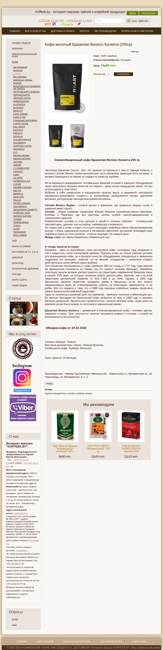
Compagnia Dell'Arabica (25, 120)
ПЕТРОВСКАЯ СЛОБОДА (26, 92)
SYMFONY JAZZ (21, 213)
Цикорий (17, 257)
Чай (14, 241)
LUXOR (17, 184)
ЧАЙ (14, 625)
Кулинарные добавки (25, 268)
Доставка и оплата (62, 31)
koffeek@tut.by (21, 513)
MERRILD (18, 193)
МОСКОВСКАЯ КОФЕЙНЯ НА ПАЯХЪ (26, 87)
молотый (17, 70)
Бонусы (84, 31)
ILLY (15, 152)
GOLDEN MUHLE (22, 139)
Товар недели (45, 641)
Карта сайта (19, 280)
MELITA (17, 190)
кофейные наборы (22, 80)
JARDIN (17, 165)
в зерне (17, 73)
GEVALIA (18, 136)
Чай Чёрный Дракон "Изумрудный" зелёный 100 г (65, 448)
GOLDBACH (19, 143)
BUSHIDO (18, 107)
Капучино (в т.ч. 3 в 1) (25, 252)
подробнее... (22, 550)
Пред (7, 313)
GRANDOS (19, 149)
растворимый (20, 67)
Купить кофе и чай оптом (137, 31)
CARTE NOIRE (20, 123)
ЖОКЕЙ (17, 83)
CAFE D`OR (19, 117)
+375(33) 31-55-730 (51, 20)
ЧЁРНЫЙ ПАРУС (22, 98)
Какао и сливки (21, 246)
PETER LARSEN (21, 203)
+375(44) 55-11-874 (79, 20)
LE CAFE (17, 178)
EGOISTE (18, 130)
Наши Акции (19, 285)
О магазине (81, 38)
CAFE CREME (20, 114)
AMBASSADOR (21, 101)
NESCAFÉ (18, 197)
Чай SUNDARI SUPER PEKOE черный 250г (131, 448)
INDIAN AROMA (21, 155)
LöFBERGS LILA (21, 181)
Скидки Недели (21, 43)
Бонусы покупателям (77, 641)
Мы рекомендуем (105, 31)
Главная (15, 31)
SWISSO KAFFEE (22, 216)
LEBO (16, 174)
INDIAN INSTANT (22, 158)
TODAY (17, 225)
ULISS (16, 229)
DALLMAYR (19, 127)
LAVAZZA (18, 171)
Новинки (17, 48)
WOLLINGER (20, 235)
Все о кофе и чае (35, 31)
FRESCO (17, 133)
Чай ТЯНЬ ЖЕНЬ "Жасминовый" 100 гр (98, 448)
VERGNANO (19, 232)
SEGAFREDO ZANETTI (25, 209)
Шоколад (17, 263)
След (39, 313)
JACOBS (17, 162)
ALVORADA (19, 104)
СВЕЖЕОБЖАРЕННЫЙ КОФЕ (24, 55)
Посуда (16, 274)
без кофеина (19, 77)
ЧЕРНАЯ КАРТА (21, 95)
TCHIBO (17, 219)
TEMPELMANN (21, 222)
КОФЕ (15, 619)
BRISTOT (18, 111)
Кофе (15, 62)
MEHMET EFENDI (22, 187)
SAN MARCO (20, 206)
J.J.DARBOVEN (21, 168)
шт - (140, 21)
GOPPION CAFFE (22, 146)
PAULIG (17, 200)
